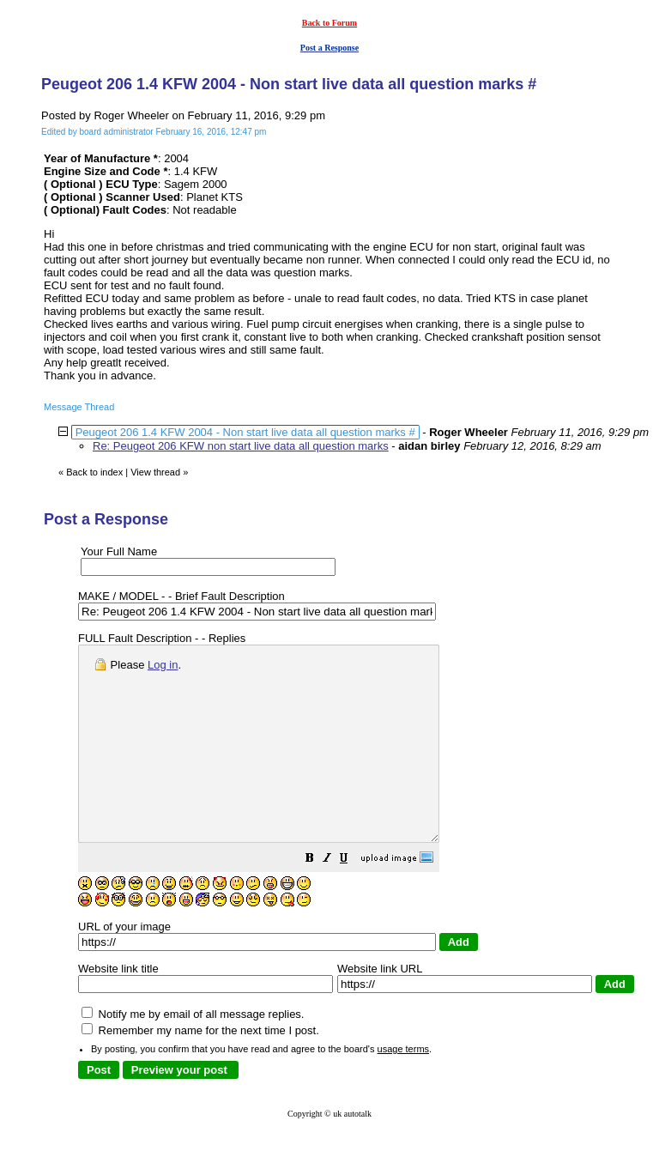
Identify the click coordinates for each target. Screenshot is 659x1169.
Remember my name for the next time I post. (200, 1069)
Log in (163, 664)
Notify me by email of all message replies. (193, 1052)
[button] (353, 899)
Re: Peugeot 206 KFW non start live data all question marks (241, 445)
